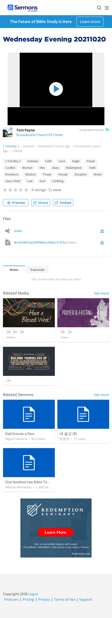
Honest (62, 174)
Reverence (11, 174)
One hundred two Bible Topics (29, 482)
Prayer (91, 161)
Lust (30, 181)
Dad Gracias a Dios (19, 433)
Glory (55, 168)
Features (11, 599)
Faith (48, 161)
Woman (27, 168)
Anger (75, 161)
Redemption (74, 168)
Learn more (90, 21)
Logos (33, 593)
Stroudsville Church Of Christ (39, 134)
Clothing (57, 181)
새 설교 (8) (68, 433)
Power (47, 174)
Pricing (28, 599)
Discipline (81, 174)
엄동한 (65, 439)
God (42, 181)
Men (42, 168)
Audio (18, 231)
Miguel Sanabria (16, 439)
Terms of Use (64, 599)
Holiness (33, 161)
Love (62, 161)
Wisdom (30, 174)
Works (98, 174)
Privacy (44, 599)
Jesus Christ (12, 181)
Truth (92, 168)
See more (101, 293)
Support (86, 599)
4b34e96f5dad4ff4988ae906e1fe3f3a (45, 242)
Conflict (10, 168)
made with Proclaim (94, 130)
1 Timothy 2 (11, 146)
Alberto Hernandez (18, 487)
